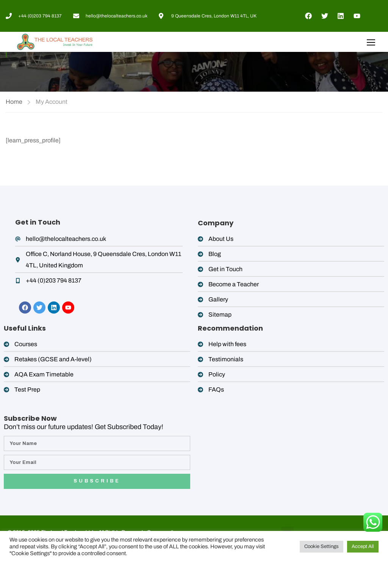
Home (14, 101)
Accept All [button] (363, 546)
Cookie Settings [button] (321, 546)
